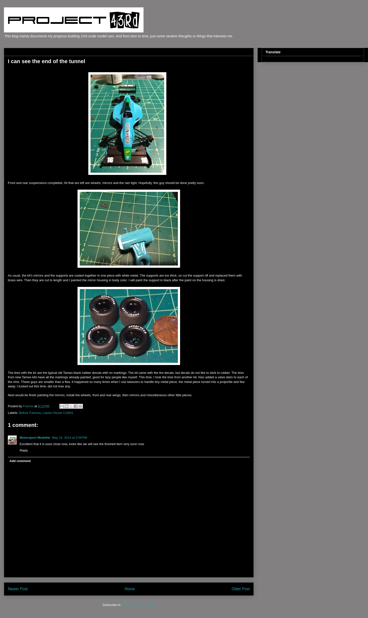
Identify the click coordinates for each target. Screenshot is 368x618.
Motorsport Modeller (35, 437)
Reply (24, 450)
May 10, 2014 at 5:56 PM (69, 437)
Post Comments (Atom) (138, 605)
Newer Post (18, 589)
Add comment (20, 461)
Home (130, 589)
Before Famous (30, 413)
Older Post (241, 589)
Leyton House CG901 (58, 413)
